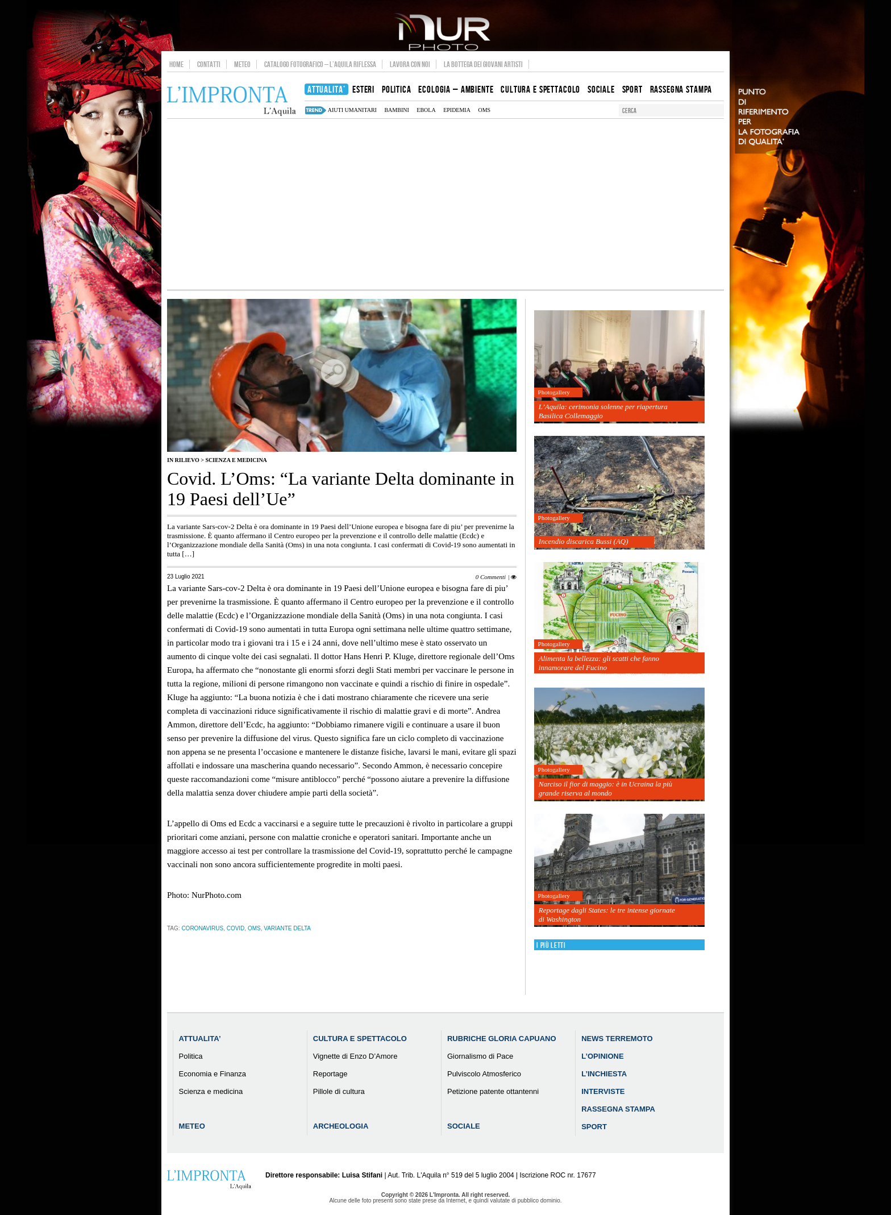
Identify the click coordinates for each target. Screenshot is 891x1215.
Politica (191, 1056)
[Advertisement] (445, 204)
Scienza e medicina (236, 460)
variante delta (287, 928)
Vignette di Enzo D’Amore (355, 1056)
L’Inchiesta (604, 1074)
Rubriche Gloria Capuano (501, 1038)
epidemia (457, 110)
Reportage (330, 1074)
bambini (396, 110)
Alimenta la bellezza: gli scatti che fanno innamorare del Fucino (599, 663)
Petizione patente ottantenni (493, 1091)
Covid (236, 928)
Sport (594, 1126)
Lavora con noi (410, 64)
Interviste (602, 1091)
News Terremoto (616, 1038)
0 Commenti (491, 576)
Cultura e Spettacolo (360, 1038)
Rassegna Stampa (618, 1109)
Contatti (208, 64)
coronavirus (202, 928)
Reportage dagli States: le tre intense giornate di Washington (607, 914)
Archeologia (341, 1126)
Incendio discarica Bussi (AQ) (583, 541)
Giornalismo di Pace (480, 1056)
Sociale (463, 1126)
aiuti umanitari (352, 110)
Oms (484, 110)
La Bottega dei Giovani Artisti (483, 64)
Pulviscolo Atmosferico (484, 1074)
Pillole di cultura (339, 1091)
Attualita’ (200, 1038)
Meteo (242, 64)
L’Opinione (602, 1056)
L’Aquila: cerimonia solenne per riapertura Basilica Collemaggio (603, 411)
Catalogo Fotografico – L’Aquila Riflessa (320, 64)
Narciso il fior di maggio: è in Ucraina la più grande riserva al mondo (605, 788)
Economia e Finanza (213, 1074)
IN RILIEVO (183, 460)
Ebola (426, 110)
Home (176, 64)
